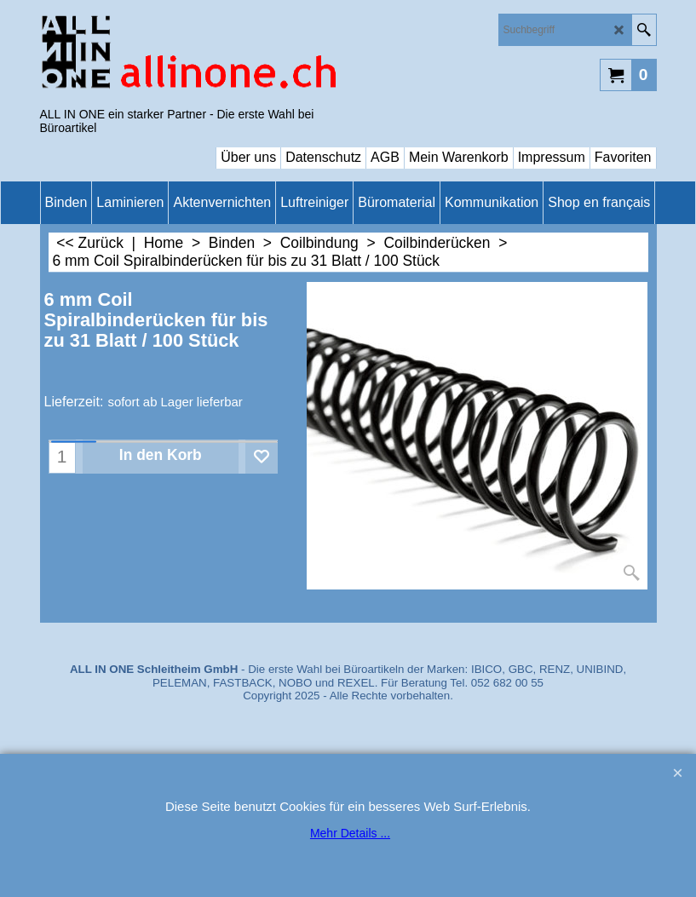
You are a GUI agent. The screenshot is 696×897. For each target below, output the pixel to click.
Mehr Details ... (350, 833)
